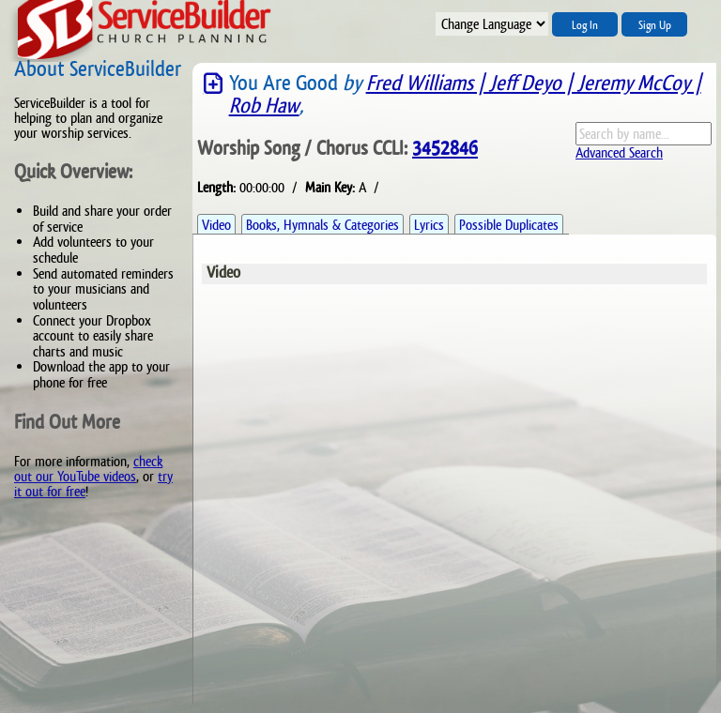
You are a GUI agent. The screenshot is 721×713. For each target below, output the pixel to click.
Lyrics (429, 225)
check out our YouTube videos (88, 468)
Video (216, 225)
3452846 (445, 148)
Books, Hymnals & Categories (322, 225)
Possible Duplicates (509, 225)
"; (492, 24)
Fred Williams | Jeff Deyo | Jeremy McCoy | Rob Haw (465, 94)
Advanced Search (619, 152)
